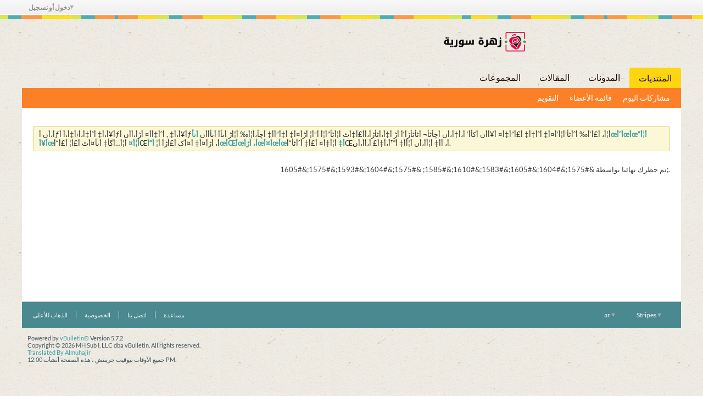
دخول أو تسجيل (51, 7)
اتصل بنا (137, 314)
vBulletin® (74, 338)
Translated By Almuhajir (59, 352)
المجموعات (500, 77)
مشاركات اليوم (646, 97)
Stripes (649, 315)
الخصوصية (97, 314)
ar (609, 315)
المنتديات (655, 78)
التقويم (548, 97)
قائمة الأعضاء (591, 97)
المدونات (604, 77)
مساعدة (174, 314)
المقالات (554, 77)
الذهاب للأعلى (50, 314)
